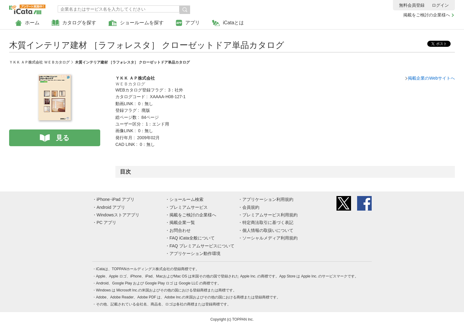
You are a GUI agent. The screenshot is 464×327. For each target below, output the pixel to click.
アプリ (188, 23)
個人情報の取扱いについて (267, 230)
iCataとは (228, 23)
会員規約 (250, 207)
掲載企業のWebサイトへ (431, 78)
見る (63, 138)
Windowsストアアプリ (118, 214)
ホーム (27, 23)
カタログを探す (74, 23)
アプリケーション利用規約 (267, 199)
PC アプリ (106, 222)
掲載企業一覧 (182, 222)
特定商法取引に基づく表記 (267, 222)
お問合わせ (180, 230)
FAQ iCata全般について (192, 238)
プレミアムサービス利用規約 (270, 214)
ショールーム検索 (186, 199)
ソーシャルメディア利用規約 (270, 238)
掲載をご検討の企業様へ (426, 14)
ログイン (440, 5)
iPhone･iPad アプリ (116, 199)
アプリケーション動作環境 (194, 253)
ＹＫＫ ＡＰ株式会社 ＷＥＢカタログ (39, 62)
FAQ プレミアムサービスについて (201, 245)
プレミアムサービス (188, 207)
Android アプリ (111, 207)
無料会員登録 (412, 5)
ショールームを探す (136, 23)
